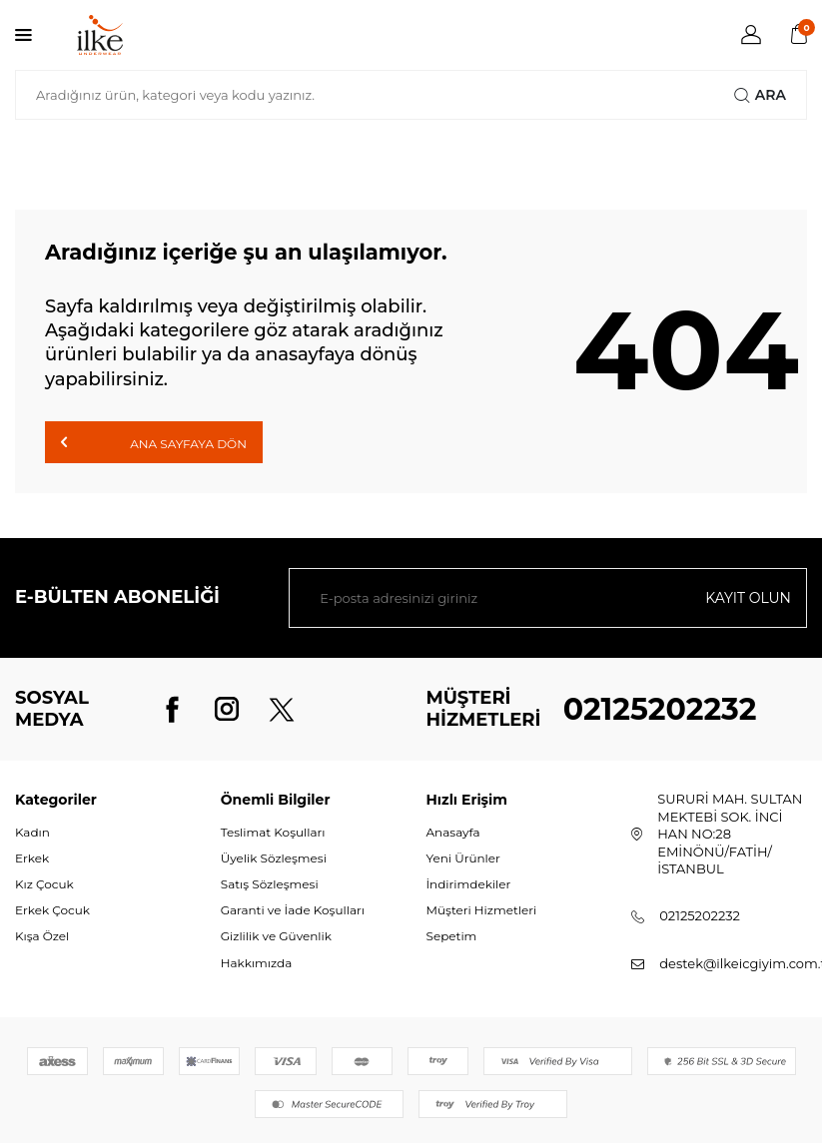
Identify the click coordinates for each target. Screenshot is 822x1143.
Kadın (32, 832)
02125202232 (660, 709)
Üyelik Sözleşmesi (274, 858)
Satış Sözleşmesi (270, 883)
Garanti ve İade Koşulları (293, 909)
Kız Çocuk (44, 883)
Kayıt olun (748, 598)
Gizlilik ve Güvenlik (276, 935)
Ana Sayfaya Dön (154, 442)
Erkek (32, 858)
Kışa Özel (42, 935)
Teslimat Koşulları (273, 832)
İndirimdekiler (468, 883)
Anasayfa (453, 832)
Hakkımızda (257, 962)
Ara (760, 95)
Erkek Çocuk (52, 909)
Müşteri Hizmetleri (481, 909)
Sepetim (451, 935)
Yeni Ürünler (463, 858)
